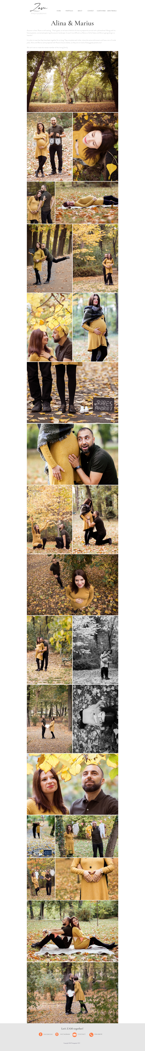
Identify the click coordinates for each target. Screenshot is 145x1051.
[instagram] (57, 1034)
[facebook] (40, 1034)
